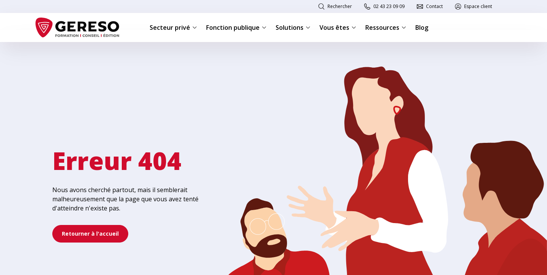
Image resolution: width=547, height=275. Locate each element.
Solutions (293, 27)
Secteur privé (173, 27)
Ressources (385, 27)
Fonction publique (236, 27)
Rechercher (340, 6)
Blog (421, 27)
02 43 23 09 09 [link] (389, 6)
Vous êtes (337, 27)
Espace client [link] (478, 6)
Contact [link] (434, 6)
